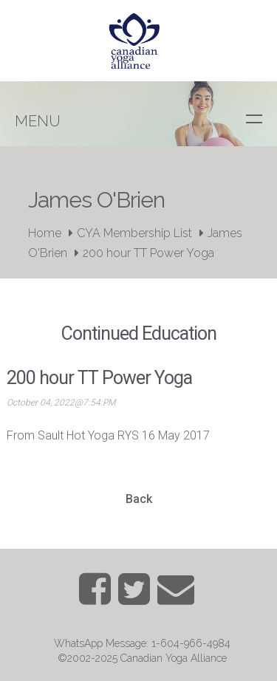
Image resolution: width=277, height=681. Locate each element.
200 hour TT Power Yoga (148, 253)
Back (139, 499)
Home (44, 233)
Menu (38, 121)
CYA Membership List (134, 233)
